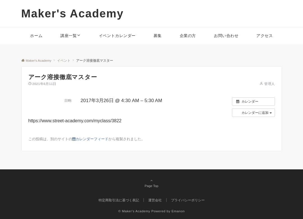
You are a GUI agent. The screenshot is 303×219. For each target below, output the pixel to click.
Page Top (151, 183)
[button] (253, 113)
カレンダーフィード (90, 139)
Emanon (178, 211)
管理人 (269, 84)
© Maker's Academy (134, 211)
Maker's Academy (72, 13)
